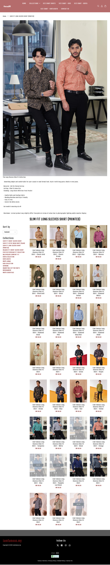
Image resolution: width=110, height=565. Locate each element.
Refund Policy (61, 561)
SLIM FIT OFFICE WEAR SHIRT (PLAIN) (14, 243)
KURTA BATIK (7, 259)
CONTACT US (65, 9)
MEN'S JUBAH (7, 262)
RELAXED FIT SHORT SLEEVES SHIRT (13, 250)
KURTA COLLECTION (8, 257)
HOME (24, 4)
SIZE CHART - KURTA (80, 4)
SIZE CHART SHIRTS (49, 4)
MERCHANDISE (7, 271)
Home (4, 16)
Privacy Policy (52, 561)
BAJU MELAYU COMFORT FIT (11, 255)
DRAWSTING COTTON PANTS (11, 268)
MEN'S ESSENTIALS (8, 273)
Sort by (6, 227)
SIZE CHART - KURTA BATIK (49, 9)
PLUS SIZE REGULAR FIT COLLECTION (13, 252)
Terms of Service (42, 561)
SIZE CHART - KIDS (65, 4)
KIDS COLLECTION (8, 264)
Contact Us (69, 561)
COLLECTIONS (34, 4)
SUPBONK (5, 266)
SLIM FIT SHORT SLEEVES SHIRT (12, 241)
